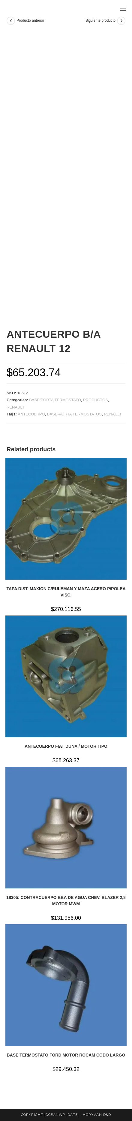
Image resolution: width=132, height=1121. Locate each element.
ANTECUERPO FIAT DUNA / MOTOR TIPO (66, 746)
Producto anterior (30, 20)
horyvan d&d (97, 1115)
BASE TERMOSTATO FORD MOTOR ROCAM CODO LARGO (66, 1055)
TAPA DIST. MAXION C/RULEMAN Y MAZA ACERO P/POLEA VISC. (65, 591)
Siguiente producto (101, 20)
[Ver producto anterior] (11, 21)
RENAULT (16, 407)
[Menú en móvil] (123, 8)
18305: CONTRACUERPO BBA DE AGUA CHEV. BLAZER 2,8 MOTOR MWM (66, 900)
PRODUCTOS (95, 400)
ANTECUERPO (31, 414)
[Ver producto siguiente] (121, 21)
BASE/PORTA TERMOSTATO (55, 400)
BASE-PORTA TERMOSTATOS (74, 414)
